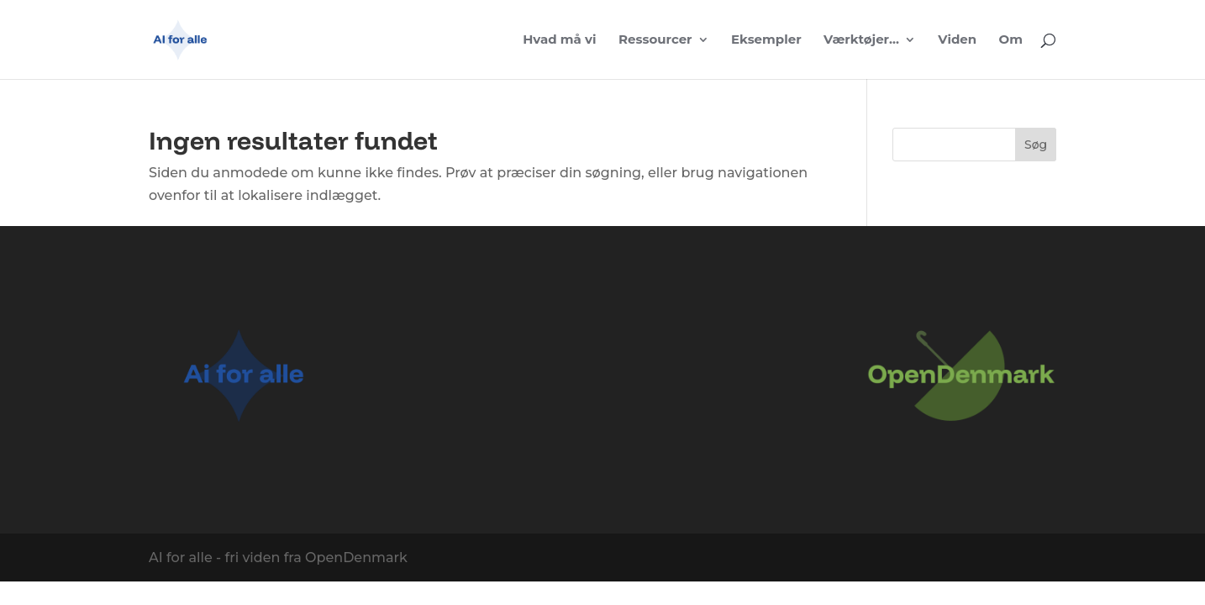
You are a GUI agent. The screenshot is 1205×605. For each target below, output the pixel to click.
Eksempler (766, 40)
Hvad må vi (559, 40)
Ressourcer (655, 40)
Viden (957, 40)
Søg (1035, 144)
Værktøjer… (861, 40)
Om (1011, 40)
